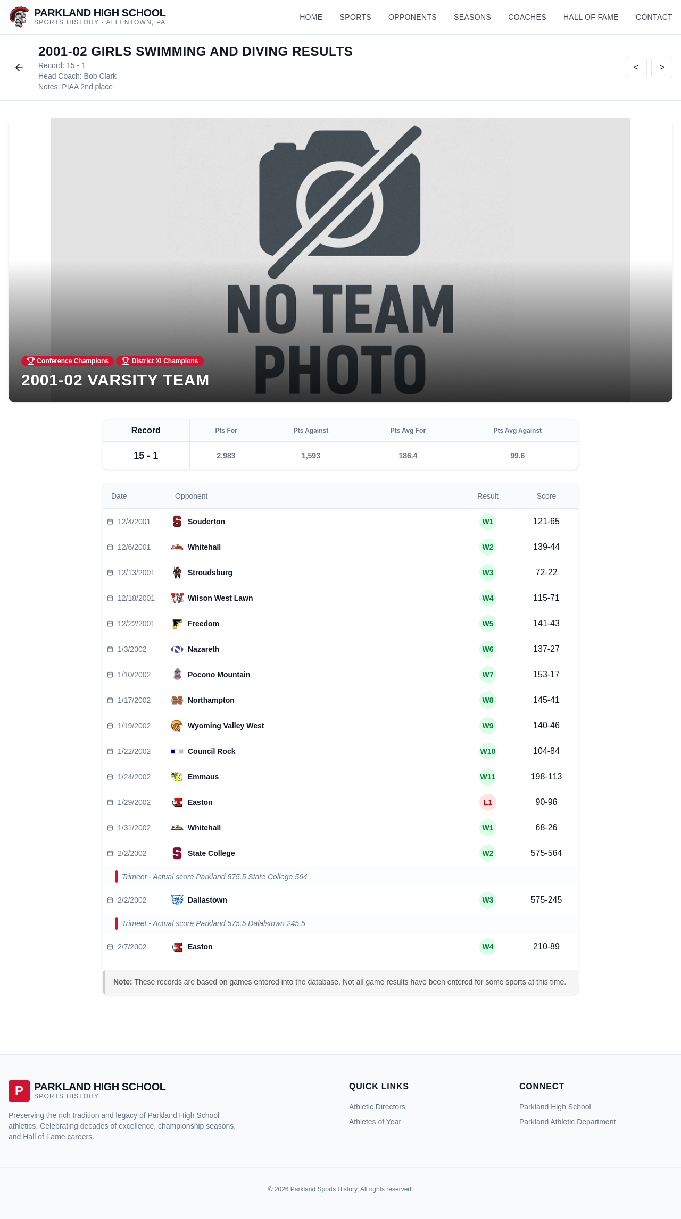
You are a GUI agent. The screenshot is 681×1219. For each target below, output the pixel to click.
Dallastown (207, 900)
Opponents (412, 17)
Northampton (211, 700)
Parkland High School (555, 1107)
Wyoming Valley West (226, 725)
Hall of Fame (591, 17)
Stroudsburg (210, 572)
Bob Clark (100, 76)
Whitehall (204, 547)
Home (311, 17)
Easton (200, 802)
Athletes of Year (375, 1121)
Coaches (527, 17)
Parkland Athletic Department (567, 1121)
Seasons (472, 17)
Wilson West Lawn (220, 598)
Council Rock (211, 751)
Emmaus (203, 776)
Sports (355, 17)
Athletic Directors (377, 1107)
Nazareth (203, 649)
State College (211, 853)
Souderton (206, 521)
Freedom (203, 623)
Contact (654, 17)
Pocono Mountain (219, 674)
